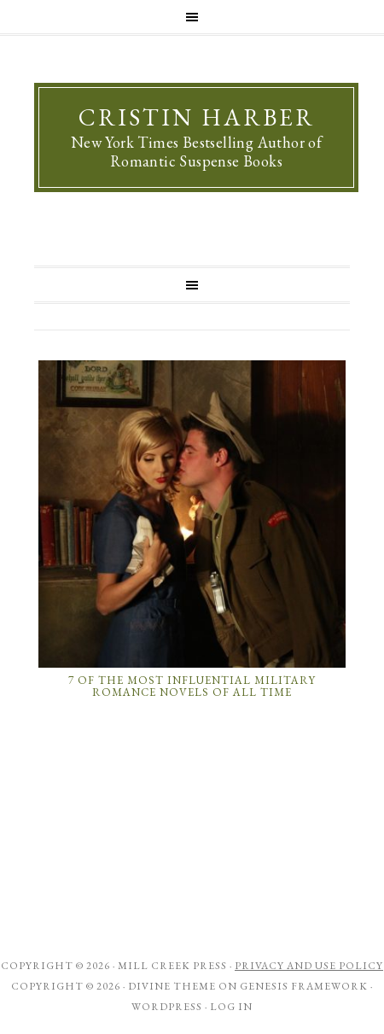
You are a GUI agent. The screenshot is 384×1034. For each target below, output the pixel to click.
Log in (231, 1007)
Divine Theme (172, 986)
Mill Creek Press (172, 966)
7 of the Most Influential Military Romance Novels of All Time (192, 686)
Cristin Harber (197, 117)
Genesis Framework (304, 986)
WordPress (166, 1007)
